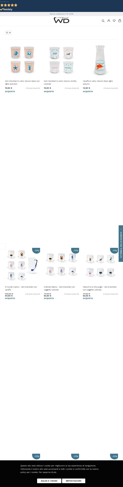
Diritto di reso (87, 401)
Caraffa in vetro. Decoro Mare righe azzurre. (98, 95)
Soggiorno (65, 397)
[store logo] (61, 20)
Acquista (10, 105)
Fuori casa (65, 401)
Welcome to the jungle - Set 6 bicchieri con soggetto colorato (100, 150)
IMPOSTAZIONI (73, 481)
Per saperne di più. (48, 472)
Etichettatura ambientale (90, 412)
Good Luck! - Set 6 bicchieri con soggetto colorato (96, 205)
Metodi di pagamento (89, 397)
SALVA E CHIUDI (49, 481)
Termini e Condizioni (89, 390)
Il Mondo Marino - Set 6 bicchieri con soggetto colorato (59, 150)
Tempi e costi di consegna (91, 394)
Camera (64, 404)
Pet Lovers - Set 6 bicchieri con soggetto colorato (22, 259)
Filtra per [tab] (3, 246)
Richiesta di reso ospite (90, 408)
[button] (6, 434)
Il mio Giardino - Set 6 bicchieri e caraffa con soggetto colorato (61, 259)
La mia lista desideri (114, 21)
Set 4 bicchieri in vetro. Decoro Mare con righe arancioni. (22, 95)
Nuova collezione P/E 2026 (61, 14)
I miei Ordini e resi (88, 404)
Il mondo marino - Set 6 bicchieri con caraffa (21, 150)
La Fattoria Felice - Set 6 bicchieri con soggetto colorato (21, 205)
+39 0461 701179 (10, 397)
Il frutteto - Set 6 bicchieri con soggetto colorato (61, 205)
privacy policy (24, 459)
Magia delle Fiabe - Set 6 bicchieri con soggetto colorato (99, 259)
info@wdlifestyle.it (13, 394)
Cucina (64, 390)
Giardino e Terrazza (68, 408)
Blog (63, 415)
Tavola (64, 394)
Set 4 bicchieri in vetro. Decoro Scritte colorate (60, 95)
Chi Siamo (85, 419)
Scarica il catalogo (88, 415)
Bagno (64, 412)
